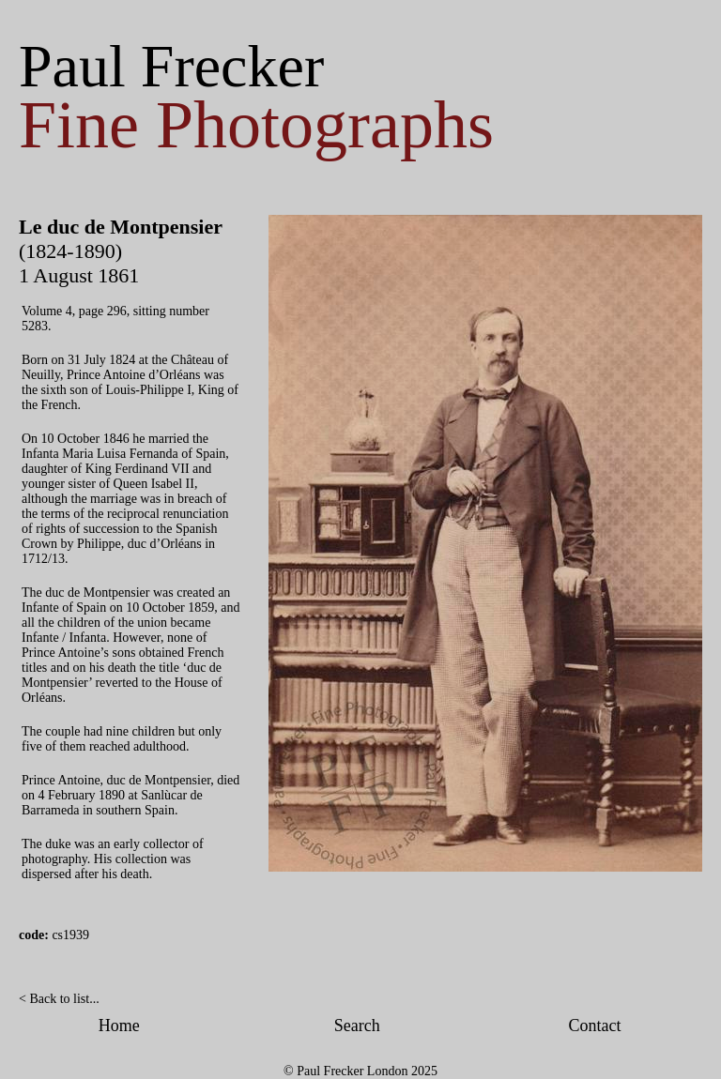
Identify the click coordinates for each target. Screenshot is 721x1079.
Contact (595, 1025)
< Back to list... (59, 999)
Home (119, 1025)
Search (357, 1025)
